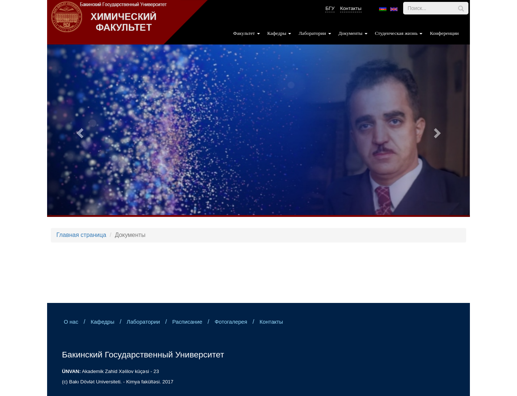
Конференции (444, 33)
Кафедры (279, 33)
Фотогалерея (231, 322)
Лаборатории (315, 33)
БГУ (329, 8)
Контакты (351, 8)
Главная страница (81, 235)
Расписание (187, 322)
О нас (71, 322)
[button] (79, 130)
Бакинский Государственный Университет (143, 354)
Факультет (246, 33)
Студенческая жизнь (399, 33)
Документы (353, 33)
